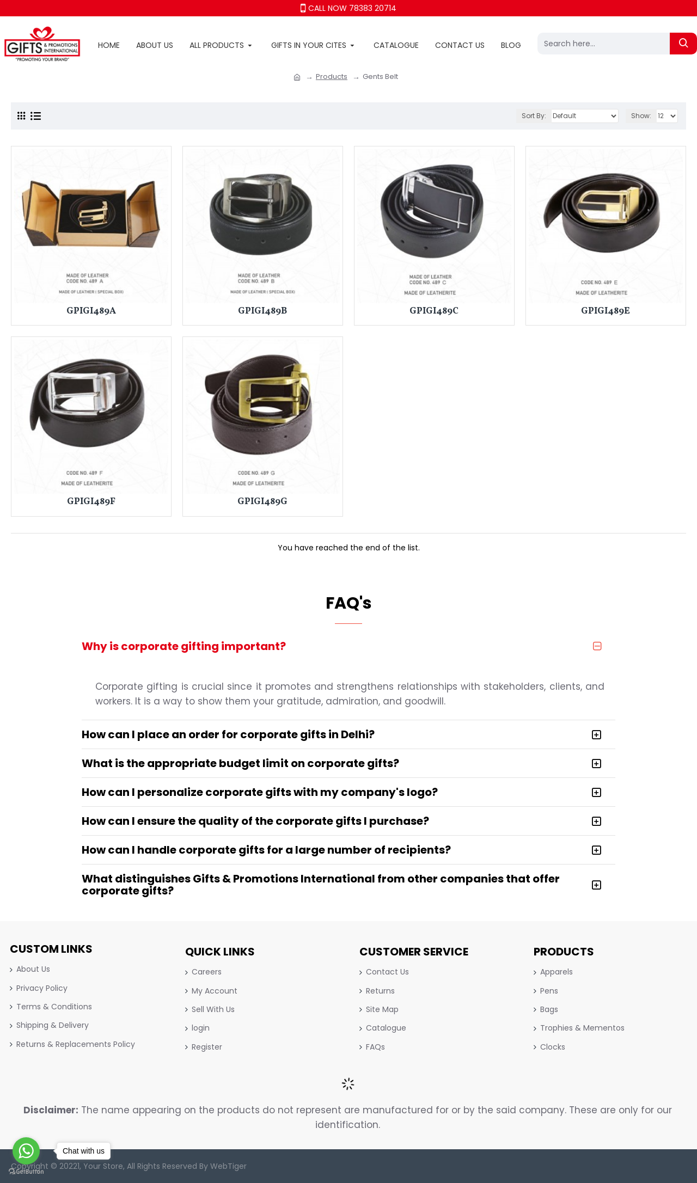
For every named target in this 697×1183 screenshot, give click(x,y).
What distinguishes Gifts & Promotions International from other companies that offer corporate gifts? (321, 884)
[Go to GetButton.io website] (26, 1171)
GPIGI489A (91, 311)
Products (331, 76)
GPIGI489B (262, 311)
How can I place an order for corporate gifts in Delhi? (228, 734)
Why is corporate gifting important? (184, 646)
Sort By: (534, 115)
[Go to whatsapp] (26, 1150)
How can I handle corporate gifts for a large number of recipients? (266, 849)
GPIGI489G (262, 502)
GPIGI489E (605, 311)
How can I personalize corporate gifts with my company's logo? (260, 792)
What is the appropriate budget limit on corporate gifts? (240, 763)
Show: (641, 115)
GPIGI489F (91, 502)
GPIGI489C (433, 311)
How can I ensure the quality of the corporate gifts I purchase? (255, 821)
